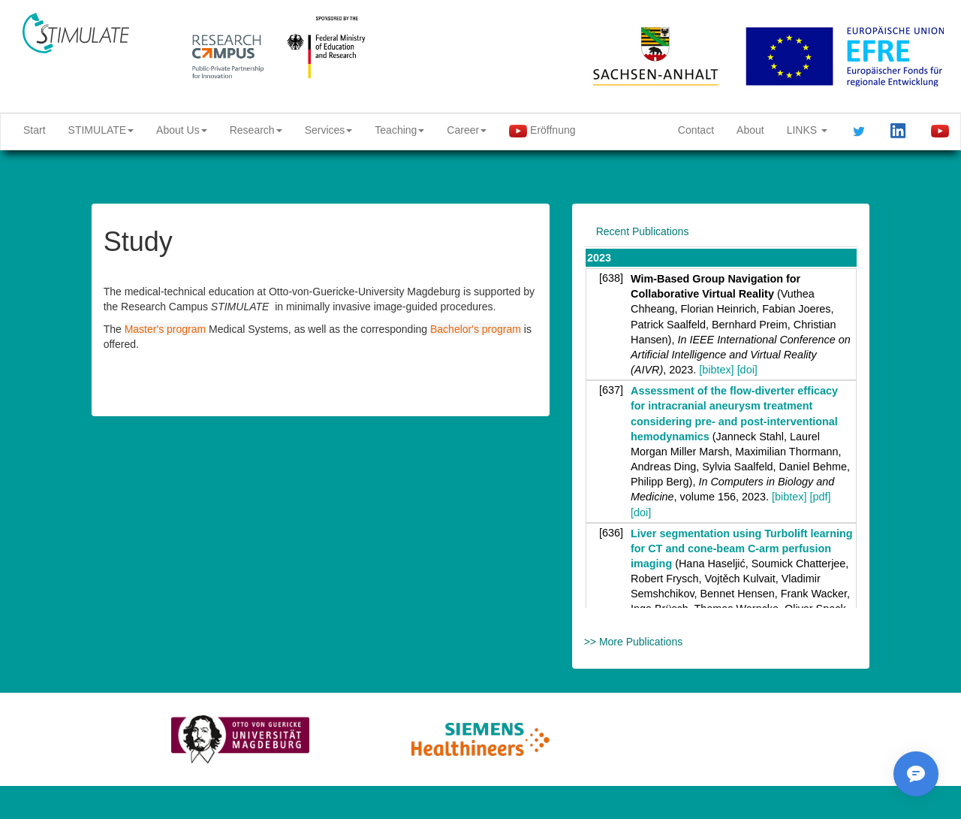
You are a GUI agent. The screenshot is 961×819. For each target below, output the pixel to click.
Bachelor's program (475, 329)
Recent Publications (642, 231)
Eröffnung (542, 131)
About (750, 130)
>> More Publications (633, 642)
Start (34, 130)
